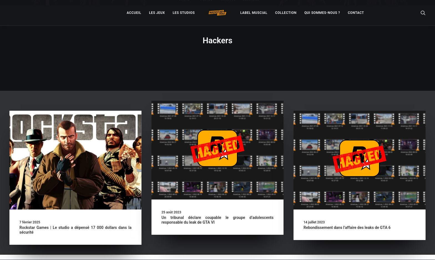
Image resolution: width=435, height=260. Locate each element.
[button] (75, 139)
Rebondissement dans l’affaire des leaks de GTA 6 (347, 207)
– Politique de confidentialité (183, 249)
